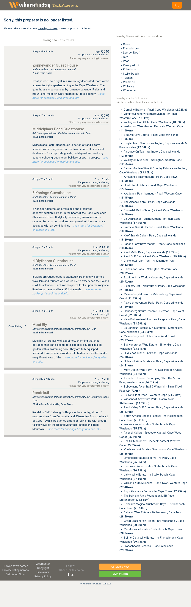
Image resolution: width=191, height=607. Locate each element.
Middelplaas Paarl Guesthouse (58, 129)
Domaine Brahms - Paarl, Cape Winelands (155, 109)
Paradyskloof (131, 65)
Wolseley (128, 86)
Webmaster (43, 563)
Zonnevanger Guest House (55, 65)
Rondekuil (40, 392)
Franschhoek (131, 48)
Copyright (43, 568)
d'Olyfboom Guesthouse (52, 261)
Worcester (129, 90)
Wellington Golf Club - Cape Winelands (154, 122)
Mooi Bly (39, 324)
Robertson (129, 69)
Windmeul (129, 82)
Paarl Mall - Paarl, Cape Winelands (151, 252)
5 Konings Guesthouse (51, 193)
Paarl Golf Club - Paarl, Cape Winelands (154, 256)
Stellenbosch (131, 73)
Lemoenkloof (131, 52)
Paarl (126, 61)
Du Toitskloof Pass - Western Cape (152, 395)
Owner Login (120, 573)
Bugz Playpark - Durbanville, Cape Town (154, 491)
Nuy (125, 57)
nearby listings (47, 28)
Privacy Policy (43, 576)
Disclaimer (43, 572)
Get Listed (15, 574)
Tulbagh (128, 77)
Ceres (126, 44)
